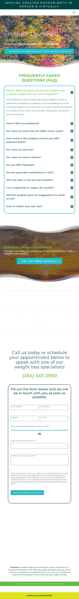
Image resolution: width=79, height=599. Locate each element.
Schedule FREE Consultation (27, 498)
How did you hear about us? (23, 447)
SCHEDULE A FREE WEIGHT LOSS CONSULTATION (39, 57)
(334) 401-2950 (39, 382)
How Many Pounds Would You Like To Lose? (30, 432)
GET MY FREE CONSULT (39, 267)
